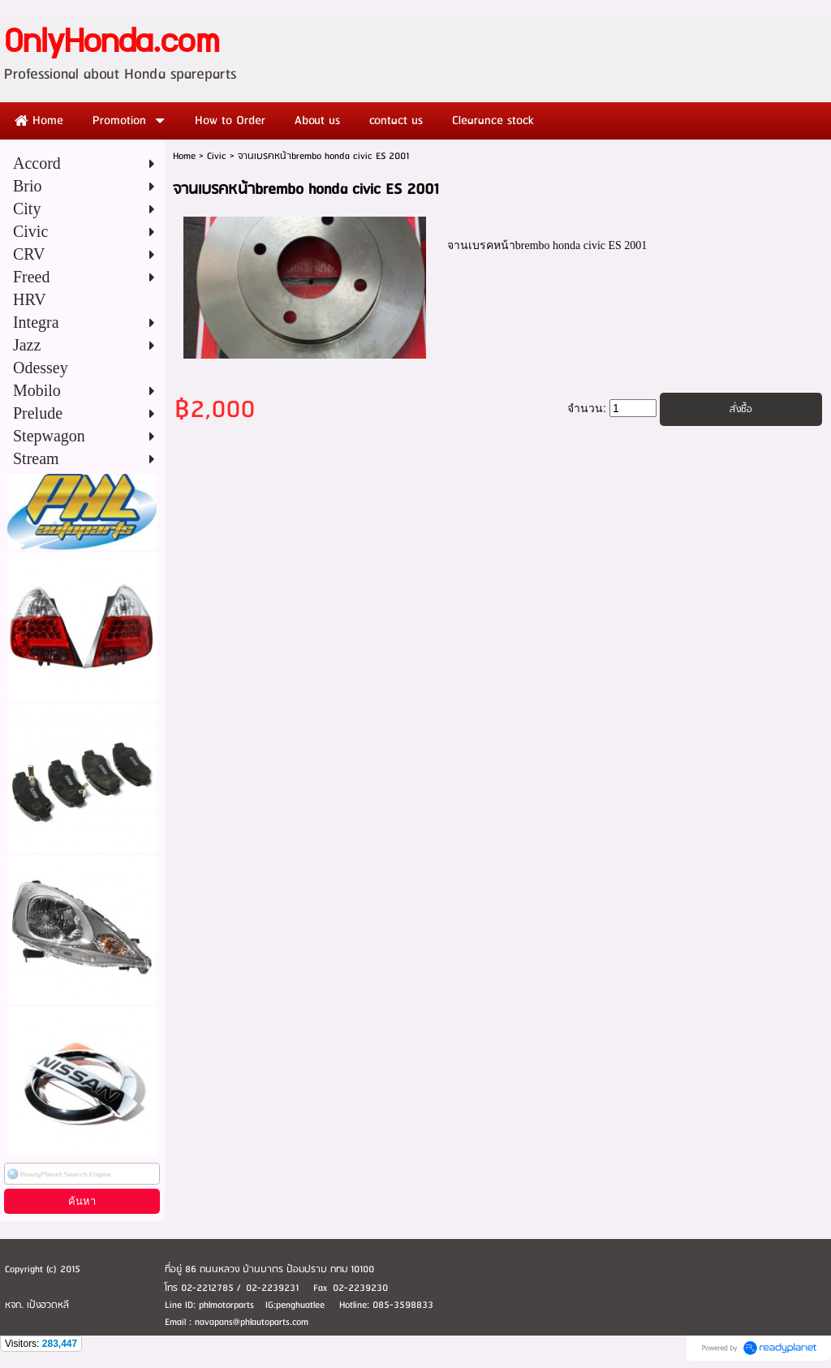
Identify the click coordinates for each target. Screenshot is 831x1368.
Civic (216, 156)
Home (184, 156)
